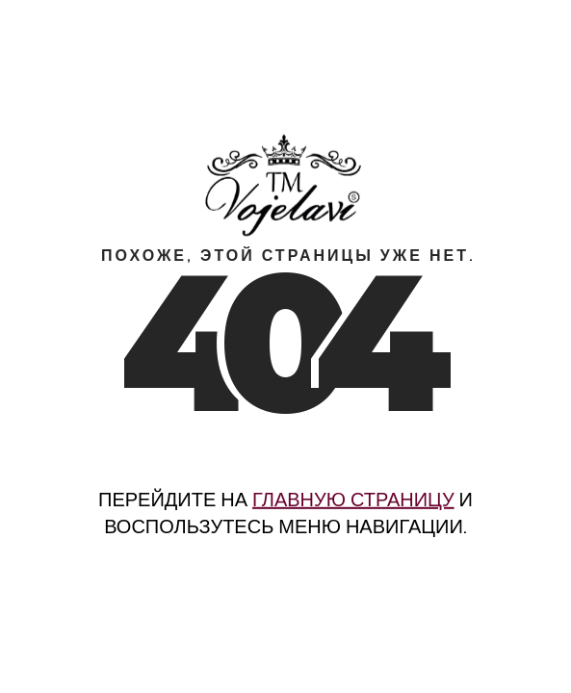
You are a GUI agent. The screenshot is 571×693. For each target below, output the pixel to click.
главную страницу (353, 499)
